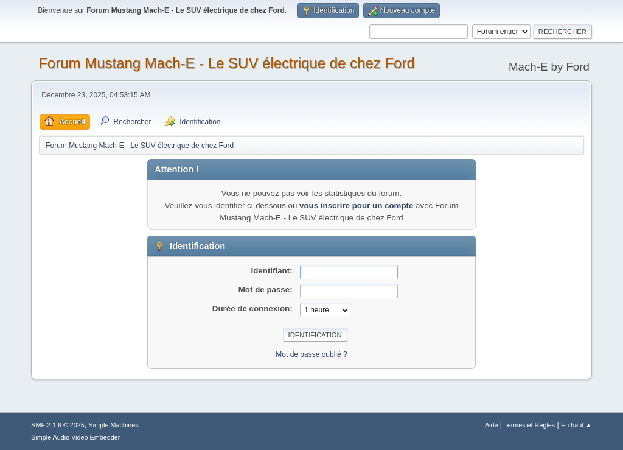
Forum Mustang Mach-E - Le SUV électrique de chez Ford (226, 63)
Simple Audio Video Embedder (75, 437)
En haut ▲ (576, 425)
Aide (491, 425)
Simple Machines (114, 425)
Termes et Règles (529, 425)
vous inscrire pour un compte (356, 205)
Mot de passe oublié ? (311, 354)
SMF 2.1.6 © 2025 (58, 425)
